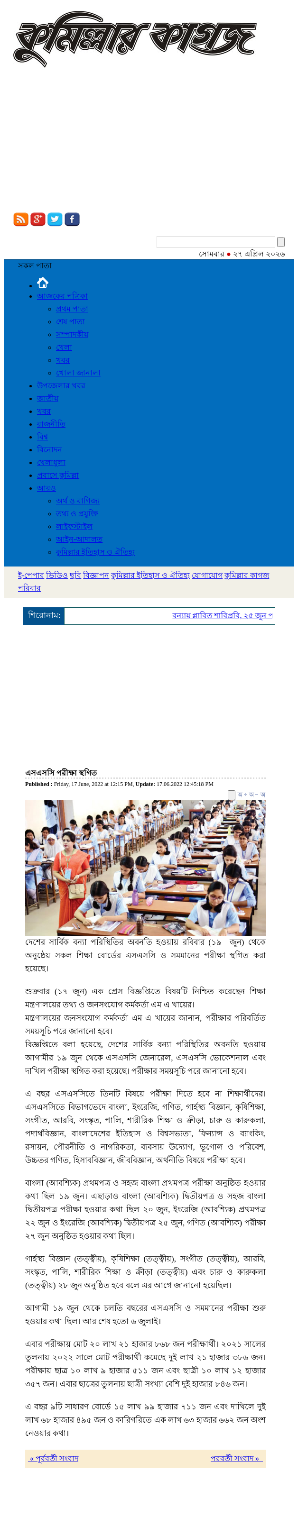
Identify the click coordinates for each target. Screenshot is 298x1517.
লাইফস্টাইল (74, 526)
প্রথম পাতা (72, 309)
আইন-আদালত (79, 539)
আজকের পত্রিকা (62, 296)
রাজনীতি (51, 424)
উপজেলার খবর (61, 386)
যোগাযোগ (207, 575)
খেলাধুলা (51, 462)
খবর (63, 360)
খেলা (64, 347)
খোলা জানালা (78, 373)
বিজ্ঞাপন (96, 575)
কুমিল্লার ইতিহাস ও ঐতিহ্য (95, 552)
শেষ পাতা (70, 322)
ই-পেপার (31, 575)
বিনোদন (49, 450)
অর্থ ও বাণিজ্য (78, 501)
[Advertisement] (149, 141)
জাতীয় (47, 398)
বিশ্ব (42, 437)
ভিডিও (57, 575)
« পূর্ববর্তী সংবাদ (53, 1458)
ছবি (75, 575)
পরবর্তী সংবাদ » (237, 1458)
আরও (46, 488)
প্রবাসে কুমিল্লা (58, 475)
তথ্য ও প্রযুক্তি (77, 514)
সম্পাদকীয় (72, 334)
